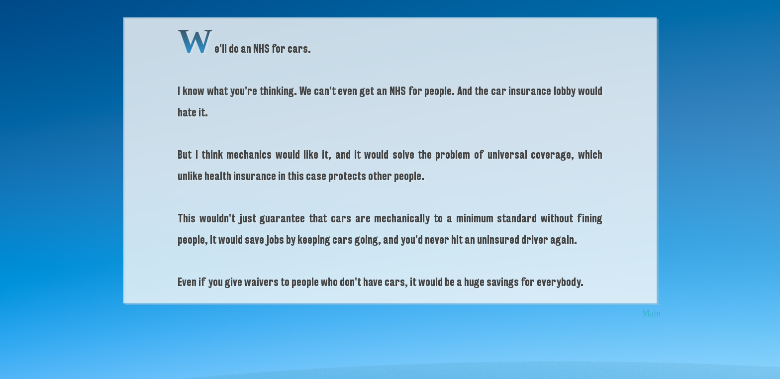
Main (651, 313)
